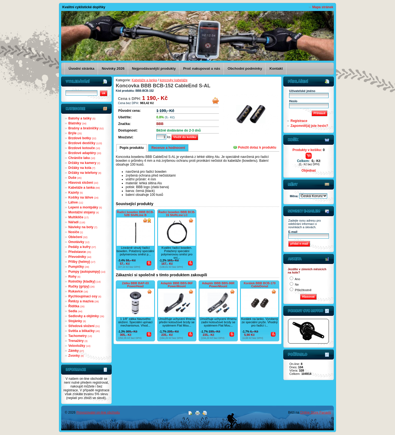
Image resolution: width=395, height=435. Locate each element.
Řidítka (76, 306)
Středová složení (84, 326)
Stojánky (77, 321)
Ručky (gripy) (81, 286)
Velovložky (79, 346)
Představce (79, 252)
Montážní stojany (83, 212)
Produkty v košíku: (308, 150)
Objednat (308, 170)
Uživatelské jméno (302, 91)
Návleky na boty (82, 227)
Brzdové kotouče (84, 148)
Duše (74, 178)
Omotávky (78, 242)
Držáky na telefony (84, 173)
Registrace (298, 121)
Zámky (76, 351)
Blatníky (77, 123)
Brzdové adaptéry (84, 153)
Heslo (293, 101)
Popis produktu (132, 148)
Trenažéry (78, 341)
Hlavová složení (83, 183)
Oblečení (78, 237)
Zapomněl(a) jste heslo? (309, 126)
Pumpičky (78, 267)
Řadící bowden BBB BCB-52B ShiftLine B (135, 213)
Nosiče (75, 232)
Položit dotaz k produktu (254, 147)
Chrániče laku (81, 158)
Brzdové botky (82, 138)
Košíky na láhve (83, 197)
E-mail (292, 231)
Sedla (75, 311)
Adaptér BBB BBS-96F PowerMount (177, 284)
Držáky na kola (81, 168)
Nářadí (76, 222)
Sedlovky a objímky (86, 316)
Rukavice (78, 291)
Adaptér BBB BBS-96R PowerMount (218, 284)
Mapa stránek (322, 7)
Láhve (75, 202)
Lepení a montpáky (85, 207)
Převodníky (79, 257)
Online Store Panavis (315, 412)
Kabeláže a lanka (84, 187)
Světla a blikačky (84, 331)
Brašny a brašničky (86, 128)
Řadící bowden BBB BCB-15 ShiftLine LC (176, 213)
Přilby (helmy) (81, 262)
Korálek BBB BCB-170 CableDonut (259, 284)
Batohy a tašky (81, 118)
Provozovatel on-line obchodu (98, 412)
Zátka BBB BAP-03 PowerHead (135, 284)
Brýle (75, 133)
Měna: (295, 196)
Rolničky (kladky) (84, 281)
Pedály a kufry (82, 247)
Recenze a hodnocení (168, 148)
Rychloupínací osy (84, 296)
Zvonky (76, 356)
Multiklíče (78, 217)
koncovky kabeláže (173, 80)
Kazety (75, 192)
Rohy (74, 276)
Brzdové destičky (85, 143)
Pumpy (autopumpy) (86, 272)
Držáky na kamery (84, 163)
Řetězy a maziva (83, 301)
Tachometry (80, 336)
